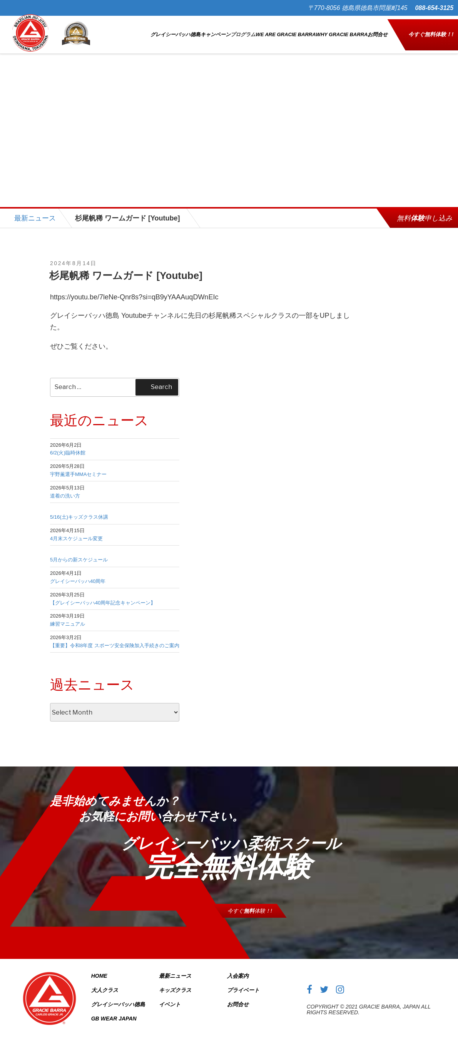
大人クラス (104, 983)
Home (99, 969)
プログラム (243, 31)
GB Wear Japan (114, 1012)
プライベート (243, 983)
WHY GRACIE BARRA (342, 31)
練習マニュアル (67, 617)
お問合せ (378, 31)
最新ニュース (35, 211)
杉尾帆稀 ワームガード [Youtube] (125, 268)
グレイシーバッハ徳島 (175, 31)
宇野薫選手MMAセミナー (78, 467)
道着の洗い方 (65, 489)
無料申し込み (424, 211)
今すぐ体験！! (430, 31)
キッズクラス (175, 983)
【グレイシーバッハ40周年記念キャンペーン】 (102, 596)
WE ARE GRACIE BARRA (286, 31)
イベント (170, 997)
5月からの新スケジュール (79, 553)
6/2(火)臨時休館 (67, 446)
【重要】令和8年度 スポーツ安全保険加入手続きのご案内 (114, 638)
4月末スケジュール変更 (76, 531)
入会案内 (238, 969)
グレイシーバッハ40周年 (77, 574)
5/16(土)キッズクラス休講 (79, 510)
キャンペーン (216, 31)
